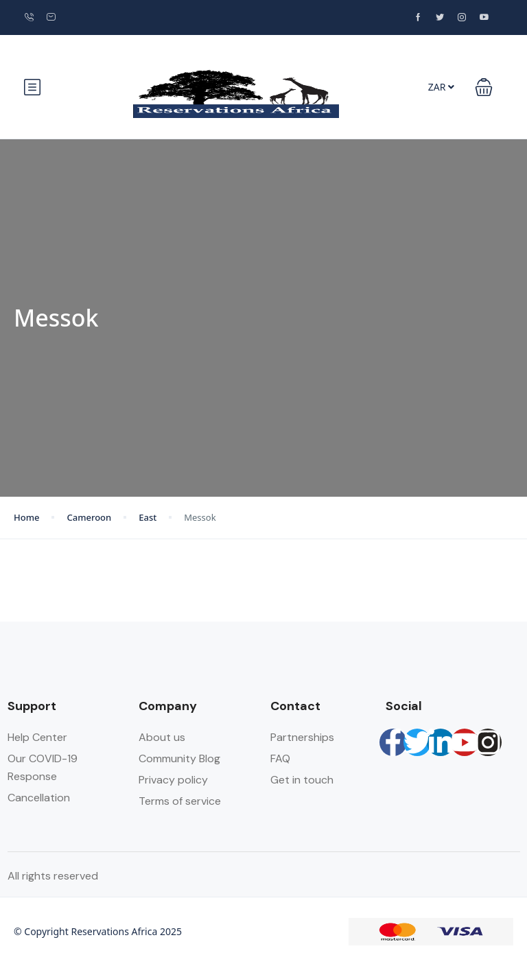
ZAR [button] (441, 86)
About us (162, 737)
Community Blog (179, 758)
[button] (484, 87)
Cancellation (39, 797)
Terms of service (180, 801)
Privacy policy (173, 780)
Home (26, 517)
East (147, 517)
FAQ (280, 758)
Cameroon (89, 517)
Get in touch (301, 780)
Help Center (37, 737)
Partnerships (302, 737)
